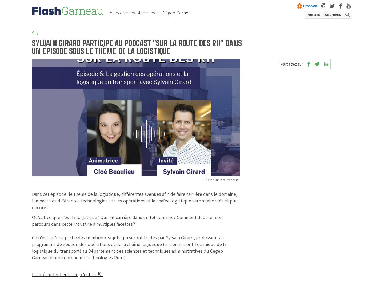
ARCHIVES (333, 15)
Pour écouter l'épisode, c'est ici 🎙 (67, 274)
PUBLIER (313, 15)
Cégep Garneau (178, 13)
